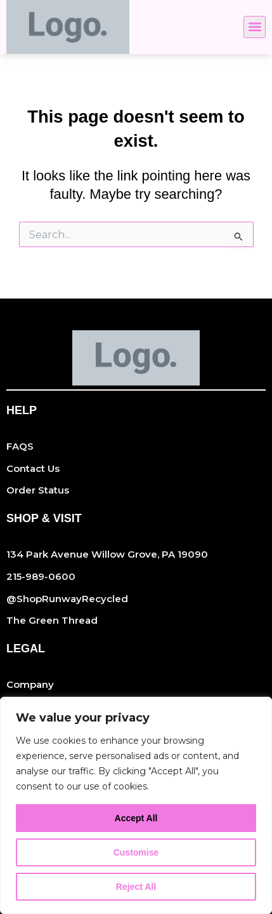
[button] (254, 27)
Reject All (136, 887)
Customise (136, 852)
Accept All (136, 818)
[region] (136, 805)
